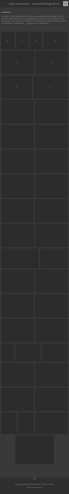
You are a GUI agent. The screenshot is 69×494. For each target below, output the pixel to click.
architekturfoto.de (36, 487)
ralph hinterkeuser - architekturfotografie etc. (34, 3)
